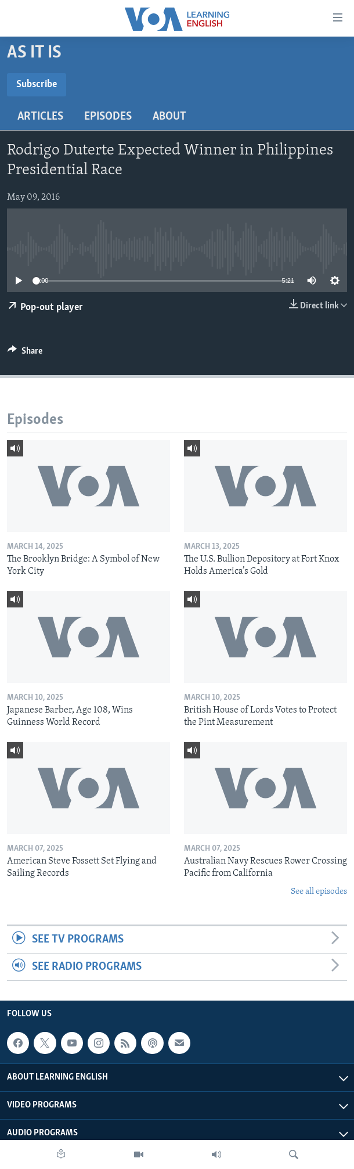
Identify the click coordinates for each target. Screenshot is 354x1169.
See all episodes (319, 891)
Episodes (108, 117)
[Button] (25, 354)
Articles (40, 117)
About (169, 117)
